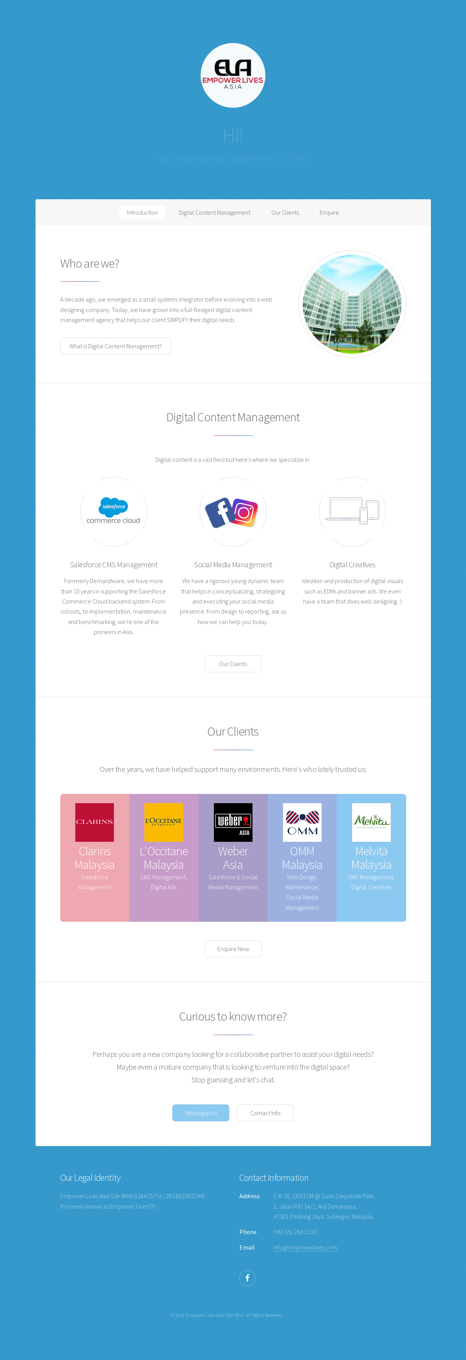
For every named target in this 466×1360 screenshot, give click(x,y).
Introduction (142, 212)
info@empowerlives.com (305, 1247)
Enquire (329, 212)
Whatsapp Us (201, 1113)
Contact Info (265, 1113)
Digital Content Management (214, 212)
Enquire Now (233, 949)
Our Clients (285, 212)
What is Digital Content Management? (115, 346)
